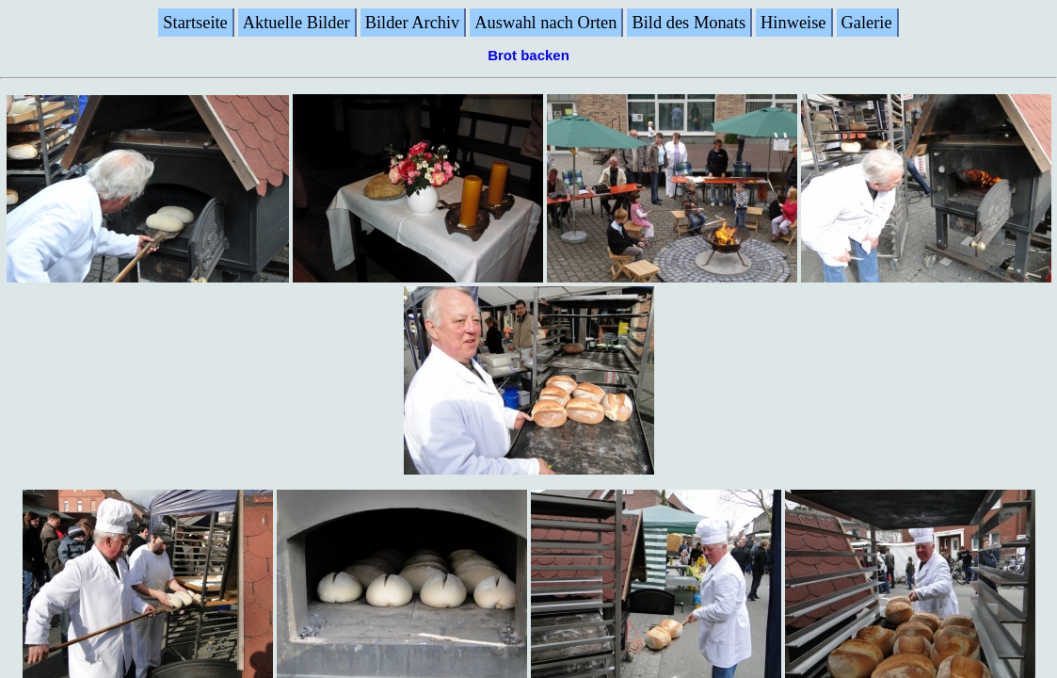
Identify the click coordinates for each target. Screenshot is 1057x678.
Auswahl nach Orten (545, 22)
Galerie (866, 22)
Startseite (195, 22)
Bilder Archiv (412, 22)
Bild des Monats (688, 22)
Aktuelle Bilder (296, 22)
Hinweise (793, 22)
